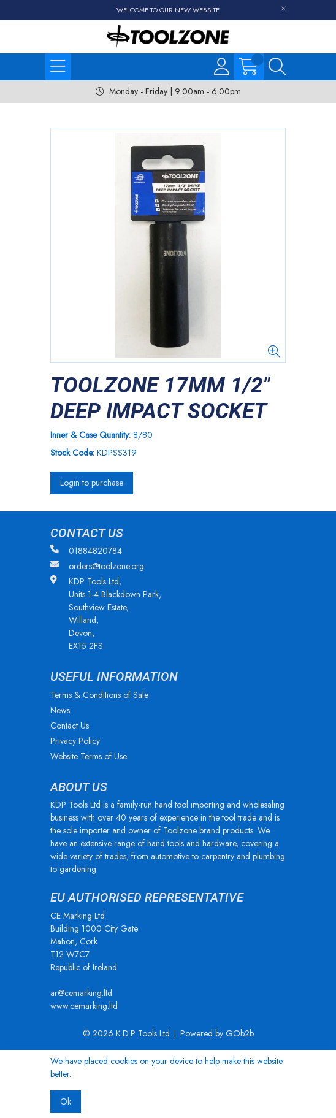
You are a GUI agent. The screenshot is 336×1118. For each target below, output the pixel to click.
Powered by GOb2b (217, 1033)
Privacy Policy (75, 741)
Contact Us (69, 725)
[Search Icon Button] (277, 66)
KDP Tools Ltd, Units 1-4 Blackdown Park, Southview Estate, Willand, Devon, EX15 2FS (105, 613)
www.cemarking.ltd (84, 1006)
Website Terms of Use (88, 756)
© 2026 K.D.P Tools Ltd (126, 1033)
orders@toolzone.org (97, 566)
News (60, 710)
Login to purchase (91, 483)
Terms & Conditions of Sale (99, 695)
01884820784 (86, 551)
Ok (65, 1101)
